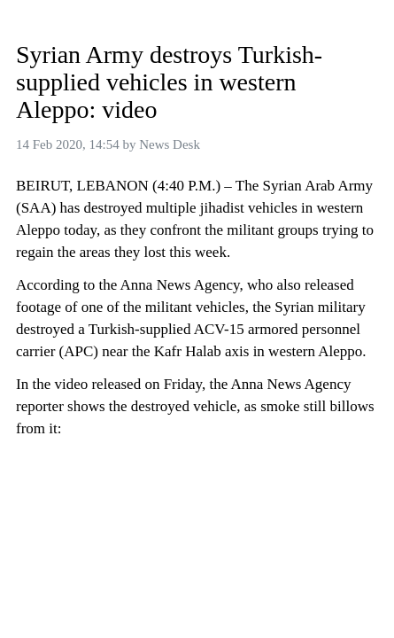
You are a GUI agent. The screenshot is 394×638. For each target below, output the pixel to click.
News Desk (169, 144)
